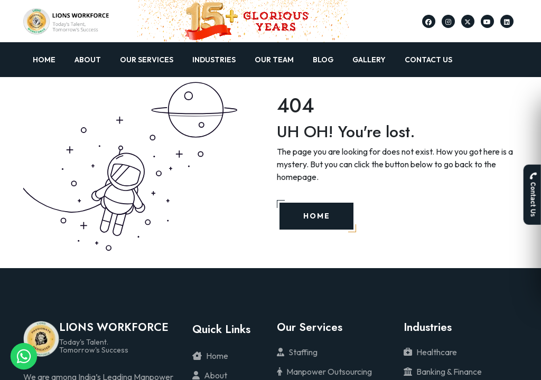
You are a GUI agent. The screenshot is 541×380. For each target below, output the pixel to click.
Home (44, 59)
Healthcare (430, 352)
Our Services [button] (146, 59)
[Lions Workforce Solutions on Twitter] (467, 21)
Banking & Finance (443, 371)
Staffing (297, 352)
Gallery (369, 59)
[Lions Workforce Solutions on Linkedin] (507, 21)
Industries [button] (214, 59)
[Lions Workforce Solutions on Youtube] (487, 21)
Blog (323, 59)
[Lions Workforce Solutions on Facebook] (428, 21)
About (87, 59)
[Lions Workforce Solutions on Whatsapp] (24, 356)
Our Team (274, 59)
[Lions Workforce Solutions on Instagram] (448, 21)
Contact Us (428, 59)
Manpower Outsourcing (324, 371)
